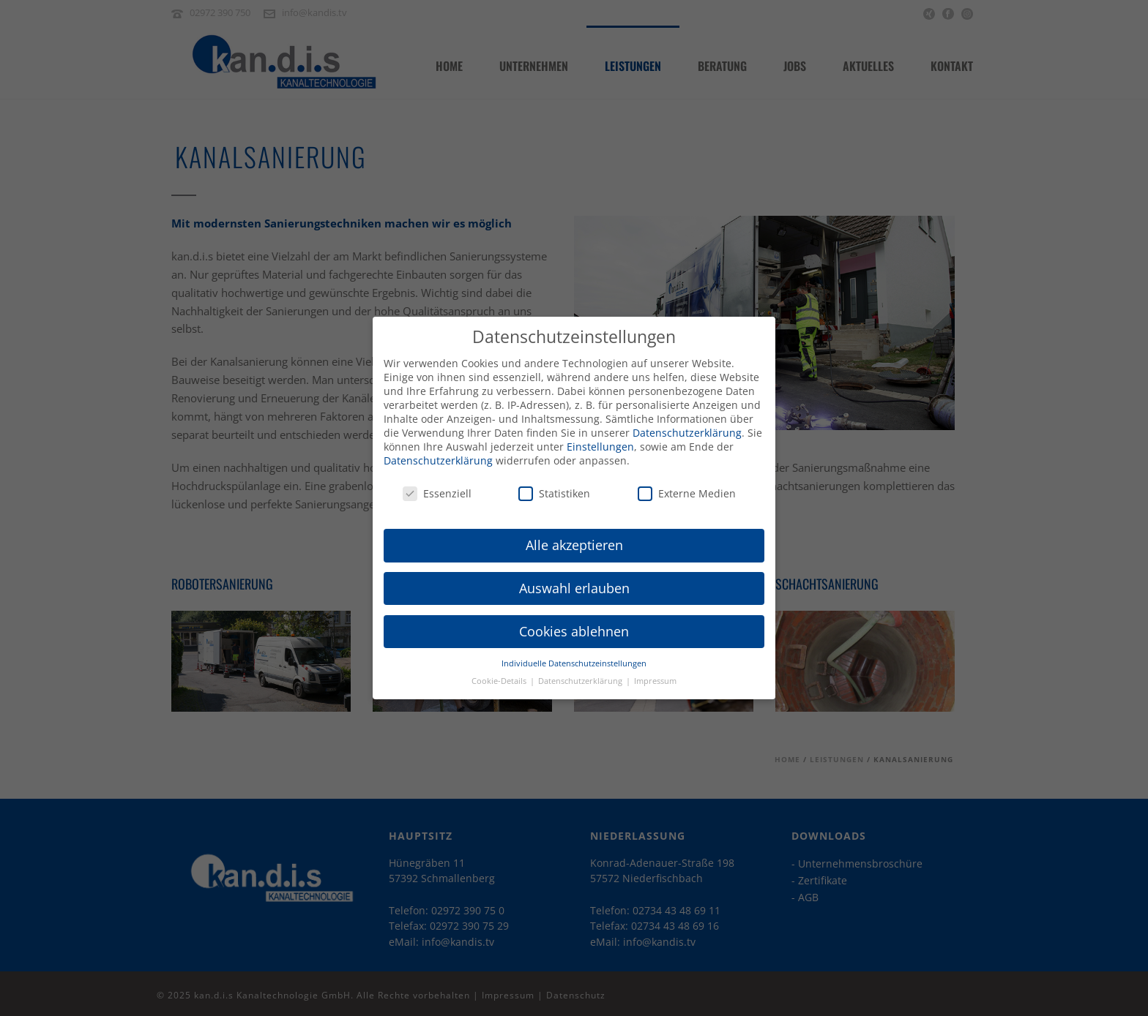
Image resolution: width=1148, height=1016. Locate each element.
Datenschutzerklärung (687, 426)
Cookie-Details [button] (500, 674)
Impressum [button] (655, 674)
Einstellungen (600, 440)
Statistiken (554, 487)
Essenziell (437, 487)
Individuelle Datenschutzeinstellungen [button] (574, 657)
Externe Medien (687, 487)
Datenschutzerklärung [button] (581, 674)
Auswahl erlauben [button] (574, 581)
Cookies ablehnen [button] (574, 624)
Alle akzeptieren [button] (574, 538)
